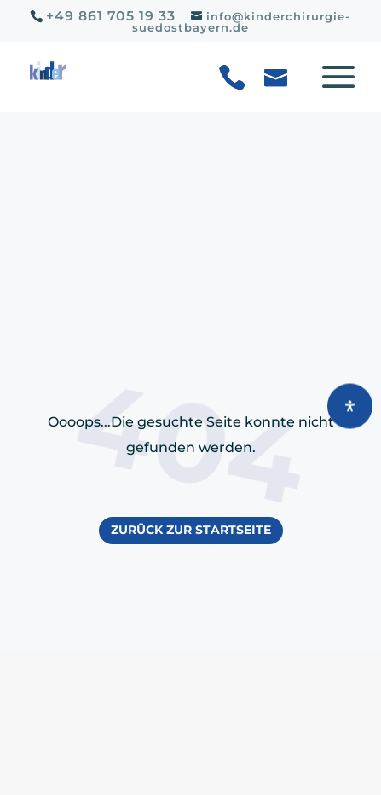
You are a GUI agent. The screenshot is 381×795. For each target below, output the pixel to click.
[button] (327, 86)
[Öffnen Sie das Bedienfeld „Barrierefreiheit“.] (349, 406)
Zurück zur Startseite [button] (191, 529)
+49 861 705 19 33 (111, 16)
